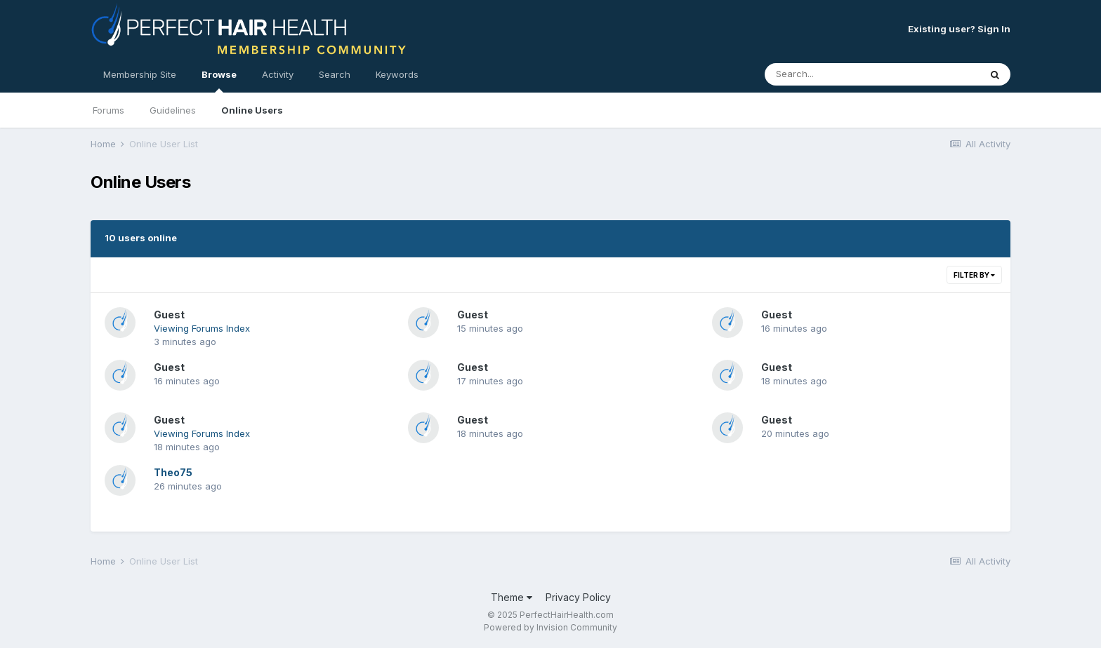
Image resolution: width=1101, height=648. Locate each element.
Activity (278, 74)
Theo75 (173, 472)
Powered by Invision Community (550, 627)
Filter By (974, 275)
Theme (511, 597)
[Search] (834, 74)
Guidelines (173, 110)
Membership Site (139, 74)
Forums (108, 110)
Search (334, 74)
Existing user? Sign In (959, 28)
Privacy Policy (578, 597)
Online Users (252, 110)
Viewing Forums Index (202, 328)
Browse (219, 81)
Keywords (397, 74)
